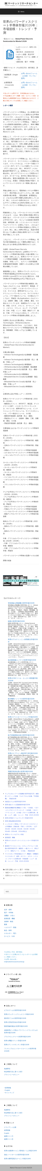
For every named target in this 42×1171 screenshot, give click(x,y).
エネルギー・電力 (10, 933)
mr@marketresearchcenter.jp (14, 962)
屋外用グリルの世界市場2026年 (15, 1018)
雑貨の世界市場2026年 (16, 621)
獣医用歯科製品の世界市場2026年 (16, 1026)
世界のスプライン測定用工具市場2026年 (23, 753)
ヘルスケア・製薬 (10, 927)
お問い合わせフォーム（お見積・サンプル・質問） (29, 75)
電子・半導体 (24, 870)
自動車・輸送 (8, 921)
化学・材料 (8, 910)
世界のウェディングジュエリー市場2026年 (19, 1014)
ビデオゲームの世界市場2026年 (15, 1010)
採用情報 (8, 1088)
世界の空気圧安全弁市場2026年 (15, 1022)
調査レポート (14, 870)
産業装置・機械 (10, 837)
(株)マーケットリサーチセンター (21, 3)
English (7, 1090)
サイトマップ (9, 1093)
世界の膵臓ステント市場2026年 (15, 1041)
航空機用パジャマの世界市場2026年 (21, 699)
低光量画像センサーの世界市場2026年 (22, 660)
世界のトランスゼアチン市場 (14, 834)
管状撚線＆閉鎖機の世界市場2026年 (21, 603)
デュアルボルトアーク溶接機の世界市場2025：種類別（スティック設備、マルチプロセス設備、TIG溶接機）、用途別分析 (22, 796)
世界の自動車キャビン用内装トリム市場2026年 (20, 1151)
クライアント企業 (10, 1127)
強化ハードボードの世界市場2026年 (16, 1155)
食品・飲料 (8, 930)
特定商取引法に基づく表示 (13, 1072)
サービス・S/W (9, 936)
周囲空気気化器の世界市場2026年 (20, 771)
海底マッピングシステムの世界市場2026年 (21, 873)
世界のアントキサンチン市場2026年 (16, 1045)
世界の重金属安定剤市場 (13, 821)
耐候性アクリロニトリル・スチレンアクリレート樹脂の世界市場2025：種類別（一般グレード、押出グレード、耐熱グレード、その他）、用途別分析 (22, 848)
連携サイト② (8, 1139)
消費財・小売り (9, 916)
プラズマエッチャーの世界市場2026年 (17, 1037)
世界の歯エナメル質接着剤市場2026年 (17, 805)
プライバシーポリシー (11, 1075)
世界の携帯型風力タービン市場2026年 (17, 1159)
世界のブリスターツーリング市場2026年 (23, 717)
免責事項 (7, 1069)
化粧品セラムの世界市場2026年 (15, 801)
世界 (7, 870)
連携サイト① (8, 1136)
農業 (5, 924)
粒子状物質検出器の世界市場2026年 (21, 735)
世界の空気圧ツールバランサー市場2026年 (19, 818)
